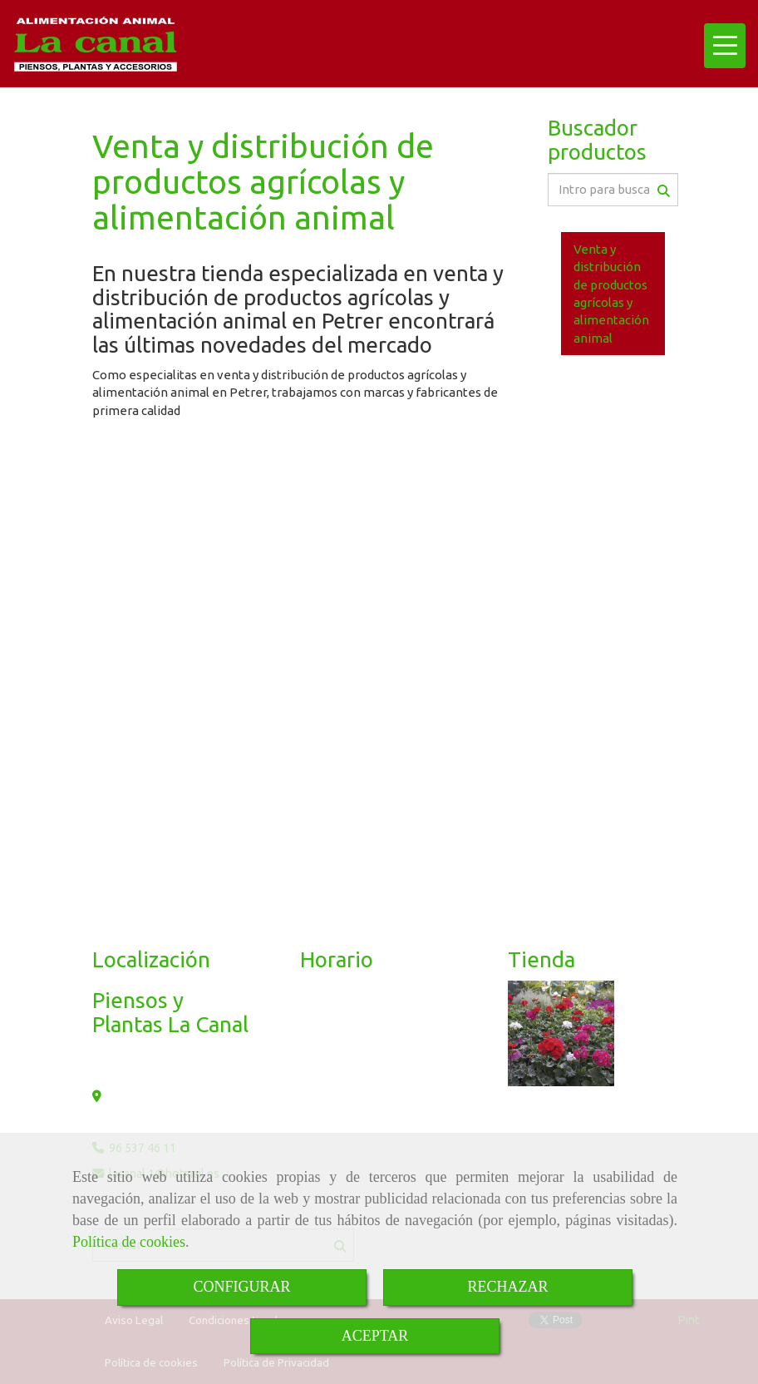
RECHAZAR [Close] (507, 1286)
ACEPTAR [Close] (375, 1335)
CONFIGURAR (241, 1286)
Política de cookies (128, 1241)
